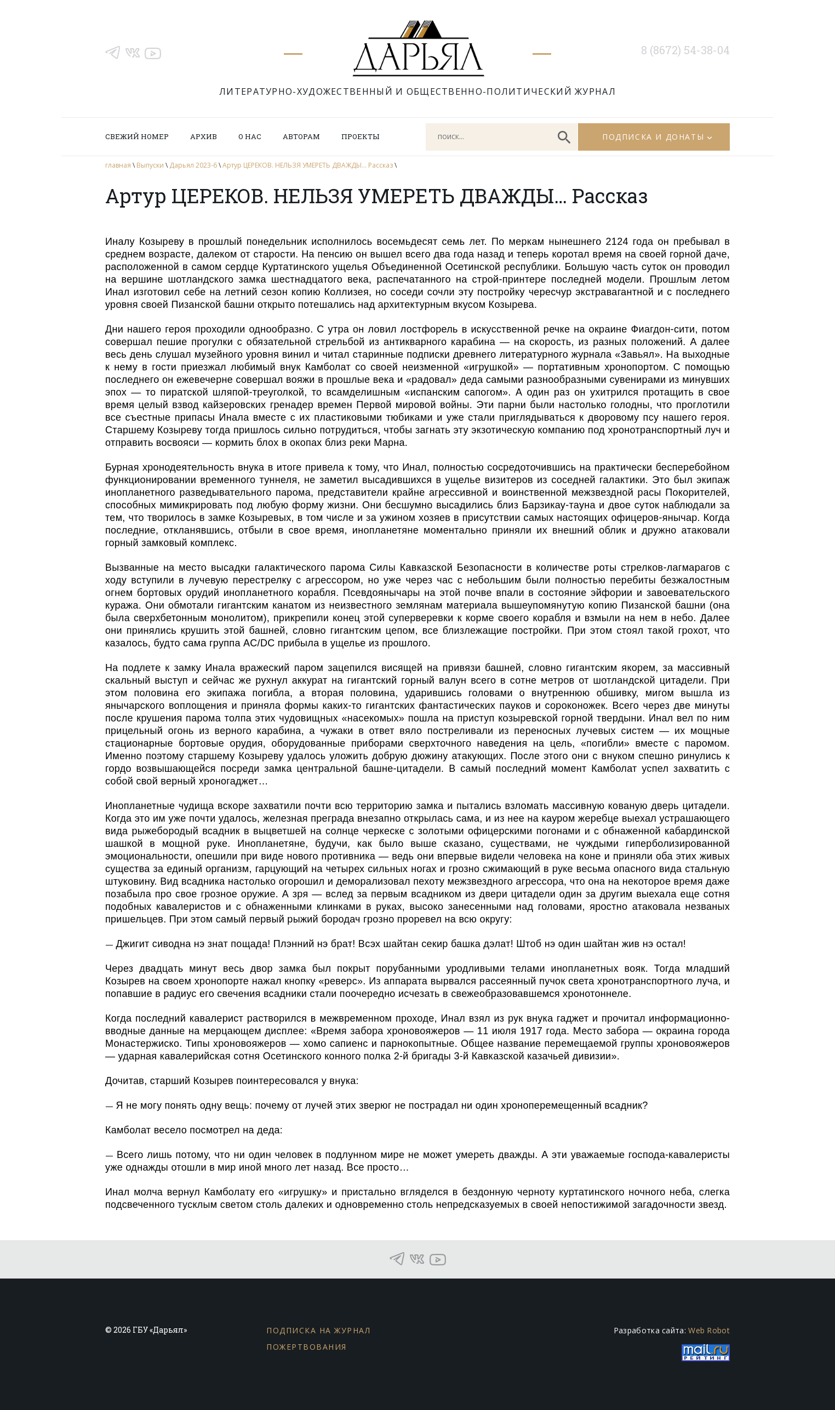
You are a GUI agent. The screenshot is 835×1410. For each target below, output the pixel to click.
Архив (203, 136)
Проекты (360, 136)
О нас (249, 136)
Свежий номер (137, 136)
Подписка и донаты (653, 136)
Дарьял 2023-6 (193, 165)
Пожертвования (306, 1347)
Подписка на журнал (318, 1330)
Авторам (301, 136)
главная (118, 165)
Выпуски (150, 165)
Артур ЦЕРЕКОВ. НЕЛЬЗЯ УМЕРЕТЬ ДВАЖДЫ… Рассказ (307, 165)
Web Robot (709, 1330)
